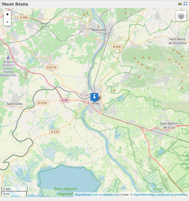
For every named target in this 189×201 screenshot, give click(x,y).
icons (114, 194)
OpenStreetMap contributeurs (153, 194)
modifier (181, 194)
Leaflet (105, 194)
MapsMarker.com (86, 194)
